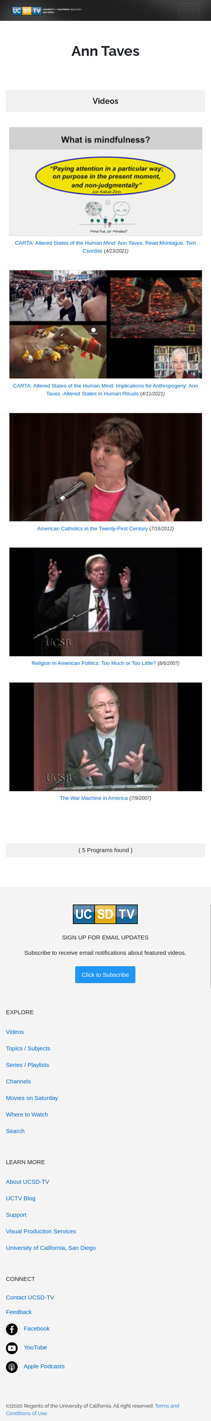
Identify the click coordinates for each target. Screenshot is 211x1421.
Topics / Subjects (28, 1048)
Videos (15, 1031)
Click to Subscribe (105, 974)
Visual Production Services (41, 1231)
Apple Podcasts (44, 1366)
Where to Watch (27, 1114)
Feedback (19, 1311)
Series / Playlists (27, 1064)
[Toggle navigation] (188, 10)
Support (16, 1214)
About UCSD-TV (27, 1181)
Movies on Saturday (32, 1097)
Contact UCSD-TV (30, 1297)
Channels (18, 1081)
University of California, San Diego (51, 1247)
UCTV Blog (20, 1198)
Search (15, 1131)
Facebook (37, 1328)
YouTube (35, 1347)
